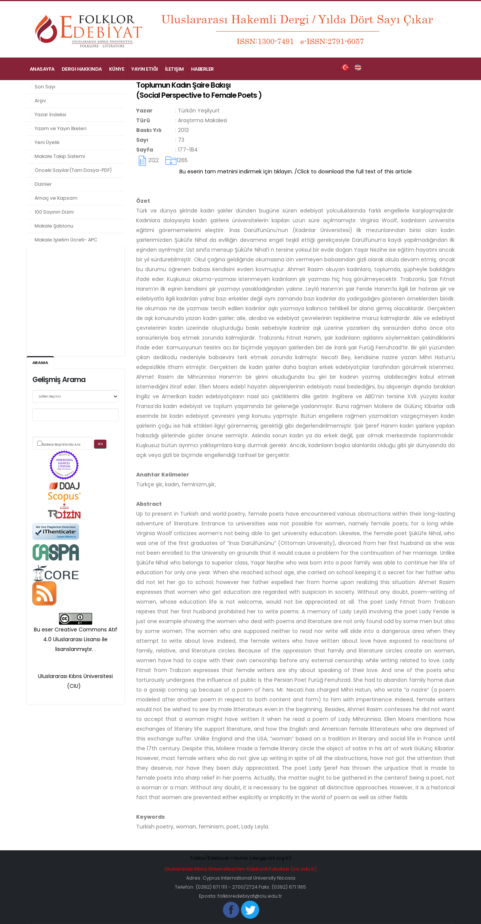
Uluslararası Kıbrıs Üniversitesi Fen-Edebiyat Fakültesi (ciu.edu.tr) (241, 869)
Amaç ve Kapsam (56, 198)
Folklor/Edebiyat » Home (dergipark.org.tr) (240, 858)
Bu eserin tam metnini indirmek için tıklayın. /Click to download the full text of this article (295, 171)
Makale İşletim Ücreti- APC (66, 240)
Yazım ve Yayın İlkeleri (60, 128)
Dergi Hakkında (82, 69)
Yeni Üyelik (47, 142)
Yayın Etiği (144, 69)
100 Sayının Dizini (54, 212)
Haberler (202, 69)
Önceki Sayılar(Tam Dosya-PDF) (73, 170)
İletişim (174, 69)
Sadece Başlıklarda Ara (61, 444)
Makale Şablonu (54, 226)
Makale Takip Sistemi (60, 156)
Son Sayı (45, 86)
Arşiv (40, 100)
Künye (116, 69)
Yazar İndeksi (50, 114)
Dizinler (43, 184)
